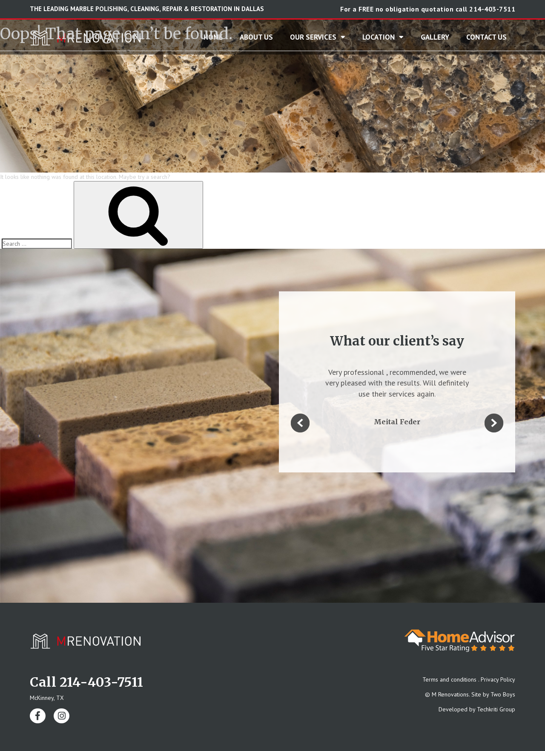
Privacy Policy (498, 679)
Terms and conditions (449, 679)
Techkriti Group (496, 709)
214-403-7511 (492, 9)
